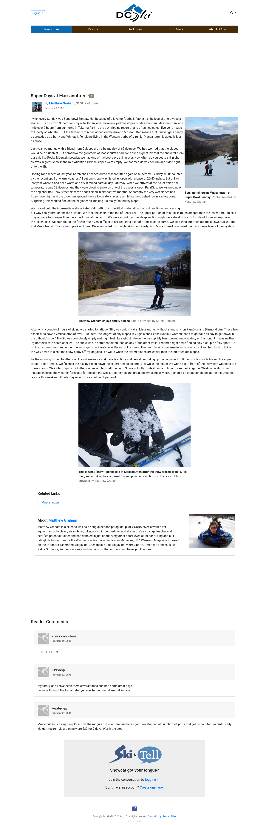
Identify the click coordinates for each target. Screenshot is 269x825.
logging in (152, 779)
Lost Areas (176, 29)
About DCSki (217, 29)
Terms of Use (169, 816)
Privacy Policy (154, 816)
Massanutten (50, 502)
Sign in (37, 13)
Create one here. (152, 787)
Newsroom (51, 29)
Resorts (93, 29)
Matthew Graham (63, 520)
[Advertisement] (134, 64)
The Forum (134, 29)
